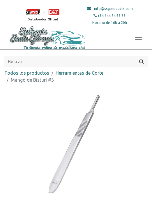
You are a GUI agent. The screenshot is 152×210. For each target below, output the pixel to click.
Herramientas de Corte (79, 73)
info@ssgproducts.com (113, 8)
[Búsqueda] (141, 61)
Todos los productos (26, 73)
